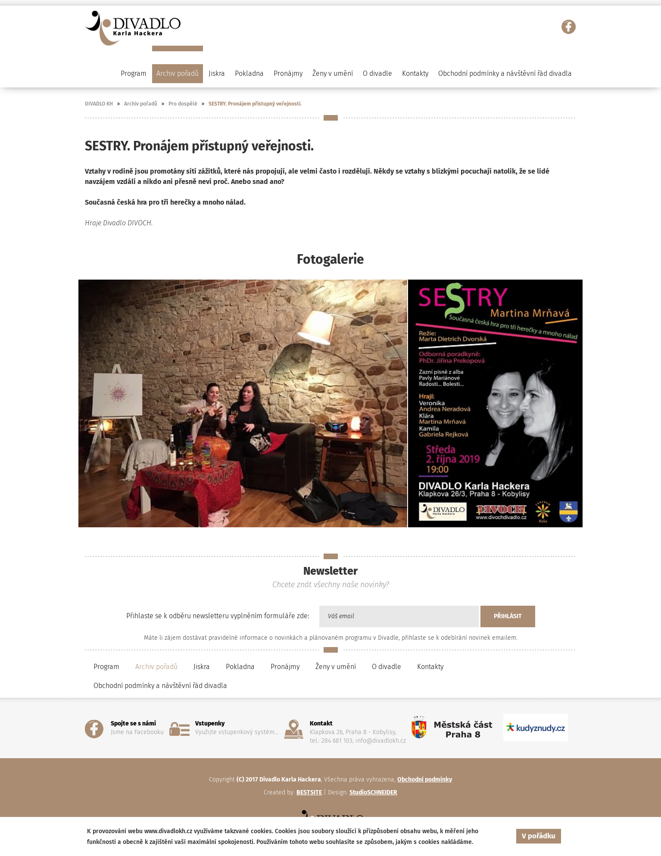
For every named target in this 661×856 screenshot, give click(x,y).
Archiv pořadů (140, 104)
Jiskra (217, 73)
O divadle (386, 667)
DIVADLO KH (99, 104)
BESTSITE (309, 792)
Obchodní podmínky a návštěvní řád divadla (505, 73)
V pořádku (538, 835)
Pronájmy (288, 73)
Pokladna (249, 73)
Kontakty (415, 73)
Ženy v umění (335, 667)
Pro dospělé (182, 104)
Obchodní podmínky (424, 779)
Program (134, 73)
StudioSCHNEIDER (373, 792)
